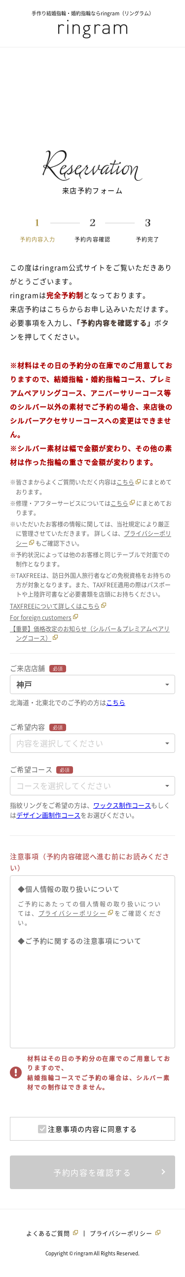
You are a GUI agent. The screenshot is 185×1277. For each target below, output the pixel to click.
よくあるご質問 (48, 1233)
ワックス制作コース (122, 805)
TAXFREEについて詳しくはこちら (55, 606)
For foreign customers (41, 617)
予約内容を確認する (92, 1172)
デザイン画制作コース (48, 815)
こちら (125, 482)
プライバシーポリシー (72, 913)
